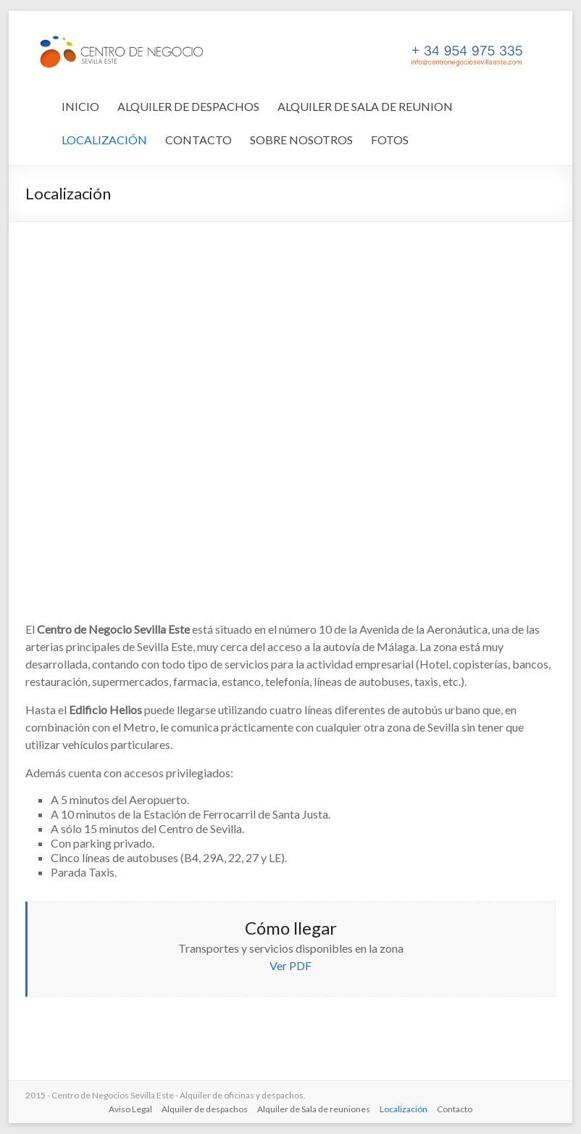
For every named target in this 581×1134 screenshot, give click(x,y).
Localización (403, 1109)
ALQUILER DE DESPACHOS (188, 106)
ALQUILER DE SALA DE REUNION (365, 106)
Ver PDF (290, 965)
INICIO (80, 106)
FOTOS (390, 139)
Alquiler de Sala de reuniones (313, 1109)
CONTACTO (198, 139)
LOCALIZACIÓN (104, 139)
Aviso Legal (130, 1109)
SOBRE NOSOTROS (301, 139)
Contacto (454, 1109)
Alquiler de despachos (205, 1109)
